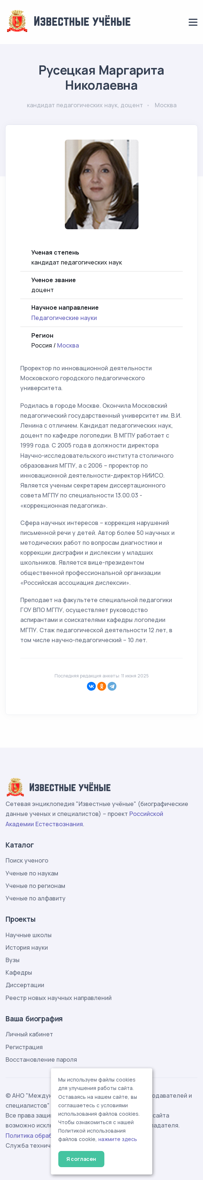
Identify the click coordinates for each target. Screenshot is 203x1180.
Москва (68, 345)
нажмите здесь (117, 1139)
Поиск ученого (27, 860)
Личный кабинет (29, 1034)
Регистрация (24, 1047)
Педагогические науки (64, 318)
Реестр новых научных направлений (59, 998)
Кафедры (19, 972)
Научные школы (29, 935)
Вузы (13, 960)
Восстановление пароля (41, 1059)
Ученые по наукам (32, 873)
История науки (27, 947)
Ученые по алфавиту (36, 898)
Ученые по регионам (35, 886)
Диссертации (25, 985)
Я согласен (81, 1158)
